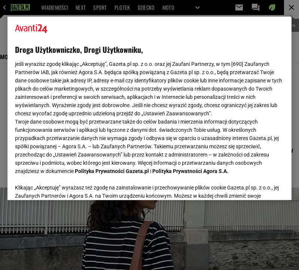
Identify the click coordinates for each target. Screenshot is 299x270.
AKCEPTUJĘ (259, 185)
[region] (149, 108)
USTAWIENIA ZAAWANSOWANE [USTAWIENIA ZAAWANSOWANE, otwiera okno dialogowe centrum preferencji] (63, 185)
